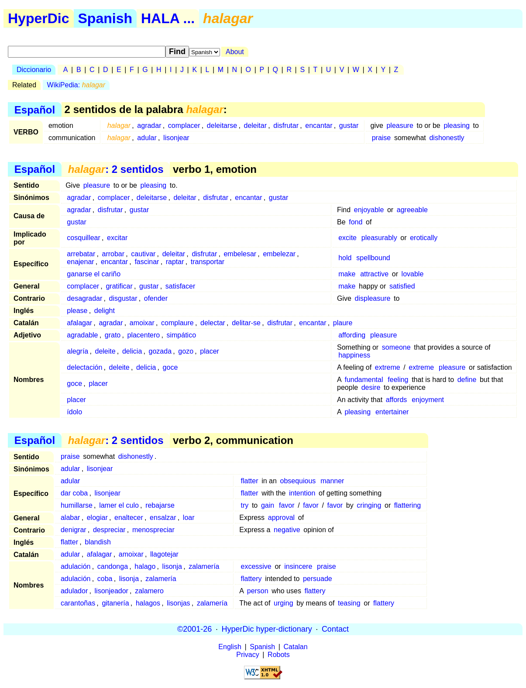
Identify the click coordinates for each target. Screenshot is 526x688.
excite (347, 237)
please (77, 310)
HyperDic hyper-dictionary (267, 629)
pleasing (456, 125)
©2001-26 (194, 629)
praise (381, 137)
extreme (387, 367)
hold (344, 257)
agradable (82, 335)
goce (170, 367)
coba (105, 578)
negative (287, 529)
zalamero (149, 591)
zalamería (204, 566)
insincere (298, 566)
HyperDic (38, 18)
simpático (181, 335)
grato (112, 335)
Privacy (247, 654)
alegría (77, 351)
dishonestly (446, 137)
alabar (70, 517)
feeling (398, 379)
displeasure (373, 298)
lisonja (172, 566)
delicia (132, 351)
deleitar (255, 125)
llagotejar (164, 554)
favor (287, 505)
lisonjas (178, 603)
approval (281, 517)
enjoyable (369, 209)
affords (396, 399)
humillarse (77, 505)
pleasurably (379, 237)
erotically (423, 237)
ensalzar (163, 517)
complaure (177, 323)
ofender (156, 298)
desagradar (84, 298)
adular (146, 137)
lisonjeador (111, 591)
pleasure (399, 125)
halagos (148, 603)
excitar (117, 237)
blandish (98, 542)
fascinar (146, 261)
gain (267, 505)
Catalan (296, 646)
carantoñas (78, 603)
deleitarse (222, 125)
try (245, 505)
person (257, 591)
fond (355, 222)
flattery (251, 578)
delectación (84, 367)
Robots (279, 654)
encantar (318, 125)
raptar (175, 261)
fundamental (363, 379)
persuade (317, 578)
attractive (374, 274)
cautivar (143, 254)
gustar (348, 125)
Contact (335, 629)
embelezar (279, 254)
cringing (369, 505)
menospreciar (153, 529)
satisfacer (180, 286)
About (235, 51)
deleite (105, 351)
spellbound (373, 257)
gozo (185, 351)
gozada (160, 351)
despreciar (109, 529)
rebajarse (160, 505)
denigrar (73, 529)
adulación (76, 566)
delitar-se (246, 323)
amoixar (142, 323)
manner (332, 481)
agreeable (412, 209)
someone (396, 347)
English (229, 646)
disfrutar (286, 125)
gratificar (119, 286)
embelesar (239, 254)
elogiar (97, 517)
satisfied (402, 286)
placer (209, 351)
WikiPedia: (76, 85)
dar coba (74, 493)
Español (34, 109)
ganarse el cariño (93, 274)
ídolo (74, 412)
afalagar (79, 323)
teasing (349, 603)
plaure (342, 323)
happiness (354, 355)
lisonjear (176, 137)
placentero (143, 335)
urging (283, 603)
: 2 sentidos (116, 169)
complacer (184, 125)
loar (189, 517)
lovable (413, 274)
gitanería (115, 603)
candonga (112, 566)
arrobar (113, 254)
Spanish (105, 18)
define (467, 379)
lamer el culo (119, 505)
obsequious (298, 481)
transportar (207, 261)
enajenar (80, 261)
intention (302, 493)
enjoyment (428, 399)
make (346, 274)
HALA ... (168, 18)
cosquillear (83, 237)
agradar (149, 125)
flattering (407, 505)
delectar (212, 323)
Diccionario (34, 69)
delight (104, 310)
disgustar (123, 298)
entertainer (392, 412)
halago (144, 566)
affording (351, 335)
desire (371, 387)
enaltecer (128, 517)
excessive (256, 566)
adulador (74, 591)
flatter (249, 481)
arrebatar (81, 254)
